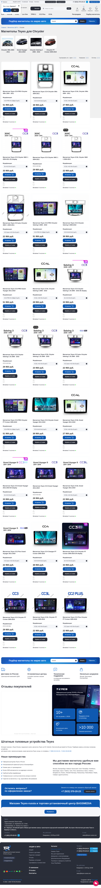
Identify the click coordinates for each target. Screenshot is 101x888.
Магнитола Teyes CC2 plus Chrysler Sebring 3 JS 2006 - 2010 (75, 357)
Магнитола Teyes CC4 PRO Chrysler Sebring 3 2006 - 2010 (45, 224)
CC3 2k (9, 14)
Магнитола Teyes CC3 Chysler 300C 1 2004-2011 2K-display (15, 158)
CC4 (2, 14)
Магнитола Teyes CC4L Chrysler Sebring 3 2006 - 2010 (44, 291)
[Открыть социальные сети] (96, 883)
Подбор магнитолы (93, 14)
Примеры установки (35, 863)
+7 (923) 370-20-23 (79, 2)
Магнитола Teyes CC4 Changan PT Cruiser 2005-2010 (45, 555)
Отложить (4, 119)
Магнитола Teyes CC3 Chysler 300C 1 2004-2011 (45, 159)
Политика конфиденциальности (12, 883)
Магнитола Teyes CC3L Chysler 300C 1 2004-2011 (75, 158)
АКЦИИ (31, 853)
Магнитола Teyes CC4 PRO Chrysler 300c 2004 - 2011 (15, 92)
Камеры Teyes (55, 854)
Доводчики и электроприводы (60, 859)
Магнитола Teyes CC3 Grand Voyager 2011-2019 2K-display (15, 489)
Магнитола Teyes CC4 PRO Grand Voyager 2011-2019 (14, 291)
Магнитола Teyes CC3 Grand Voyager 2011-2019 (45, 489)
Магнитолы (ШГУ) (13, 27)
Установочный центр (50, 2)
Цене (71, 57)
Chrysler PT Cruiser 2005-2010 (51, 51)
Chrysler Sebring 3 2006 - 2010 (36, 51)
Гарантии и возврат (34, 858)
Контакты (36, 1)
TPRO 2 (33, 14)
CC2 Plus (42, 14)
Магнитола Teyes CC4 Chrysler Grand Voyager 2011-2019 (43, 423)
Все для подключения (57, 857)
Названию (82, 57)
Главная (3, 27)
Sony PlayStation (56, 866)
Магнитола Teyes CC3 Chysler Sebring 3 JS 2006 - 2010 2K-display (75, 291)
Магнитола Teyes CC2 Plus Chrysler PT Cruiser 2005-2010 (75, 621)
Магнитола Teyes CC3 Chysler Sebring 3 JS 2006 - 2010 (13, 357)
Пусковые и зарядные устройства (61, 864)
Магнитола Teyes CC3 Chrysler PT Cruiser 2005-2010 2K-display (74, 555)
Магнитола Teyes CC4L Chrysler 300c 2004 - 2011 (74, 92)
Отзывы (31, 1)
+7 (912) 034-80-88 (66, 754)
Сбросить (92, 21)
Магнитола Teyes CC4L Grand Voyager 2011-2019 (73, 423)
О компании (25, 1)
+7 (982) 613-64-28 (54, 754)
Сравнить (4, 117)
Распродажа (76, 14)
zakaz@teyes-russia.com (90, 838)
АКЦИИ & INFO (17, 1)
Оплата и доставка (34, 855)
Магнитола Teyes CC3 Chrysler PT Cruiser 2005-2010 (14, 621)
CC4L (50, 14)
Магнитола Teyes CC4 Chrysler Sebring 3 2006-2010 (73, 224)
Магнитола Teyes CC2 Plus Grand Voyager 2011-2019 (14, 555)
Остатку (94, 57)
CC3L (17, 14)
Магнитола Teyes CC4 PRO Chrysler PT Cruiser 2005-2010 (15, 423)
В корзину (8, 109)
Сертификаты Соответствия (37, 866)
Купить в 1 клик (10, 113)
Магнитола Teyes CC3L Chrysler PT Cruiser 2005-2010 (45, 621)
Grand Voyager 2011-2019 (22, 51)
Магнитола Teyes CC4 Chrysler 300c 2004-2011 (45, 92)
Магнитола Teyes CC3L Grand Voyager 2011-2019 (73, 489)
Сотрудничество (61, 2)
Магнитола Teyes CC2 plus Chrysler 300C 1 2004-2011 (15, 225)
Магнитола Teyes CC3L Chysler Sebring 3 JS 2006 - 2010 (43, 357)
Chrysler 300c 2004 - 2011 (7, 51)
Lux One (25, 14)
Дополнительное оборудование (60, 861)
